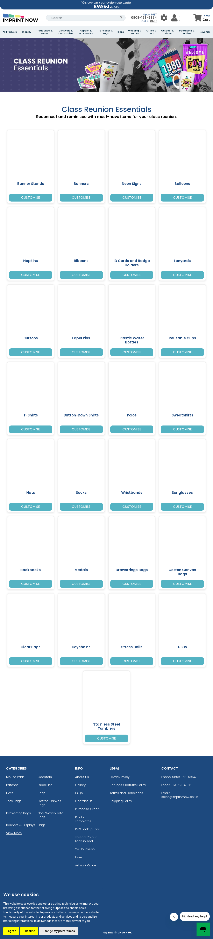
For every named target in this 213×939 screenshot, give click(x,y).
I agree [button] (11, 931)
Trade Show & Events (44, 32)
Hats (9, 793)
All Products (10, 32)
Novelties (205, 32)
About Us (82, 777)
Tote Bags (13, 801)
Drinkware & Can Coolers (65, 32)
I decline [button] (29, 931)
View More (14, 833)
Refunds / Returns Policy (128, 785)
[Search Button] (121, 18)
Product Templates (83, 819)
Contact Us (83, 801)
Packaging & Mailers (186, 32)
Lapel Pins (45, 785)
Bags (41, 793)
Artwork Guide (85, 865)
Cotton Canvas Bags (49, 803)
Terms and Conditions (126, 793)
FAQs (79, 793)
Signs (121, 32)
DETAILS (114, 6)
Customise (30, 197)
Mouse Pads (15, 777)
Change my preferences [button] (58, 931)
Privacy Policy (119, 777)
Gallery (80, 785)
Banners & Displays (20, 825)
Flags (41, 825)
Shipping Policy (121, 801)
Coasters (45, 777)
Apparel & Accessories (86, 32)
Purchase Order (87, 809)
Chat (153, 21)
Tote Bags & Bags (105, 32)
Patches (12, 785)
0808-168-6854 (144, 17)
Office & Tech (151, 32)
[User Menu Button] (164, 18)
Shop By (26, 32)
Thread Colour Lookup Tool (86, 839)
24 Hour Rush (85, 849)
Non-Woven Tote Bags (50, 815)
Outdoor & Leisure (167, 32)
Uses (79, 857)
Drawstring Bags (18, 813)
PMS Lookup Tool (87, 829)
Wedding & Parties (134, 32)
